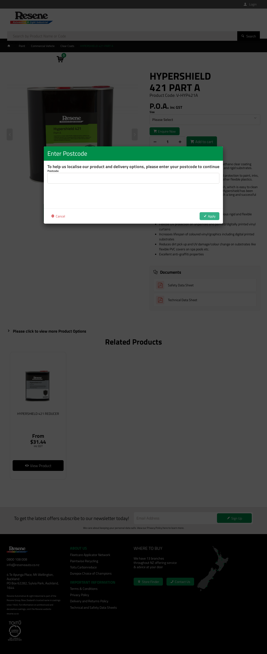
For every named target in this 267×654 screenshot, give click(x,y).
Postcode (53, 171)
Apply (212, 216)
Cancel (60, 216)
